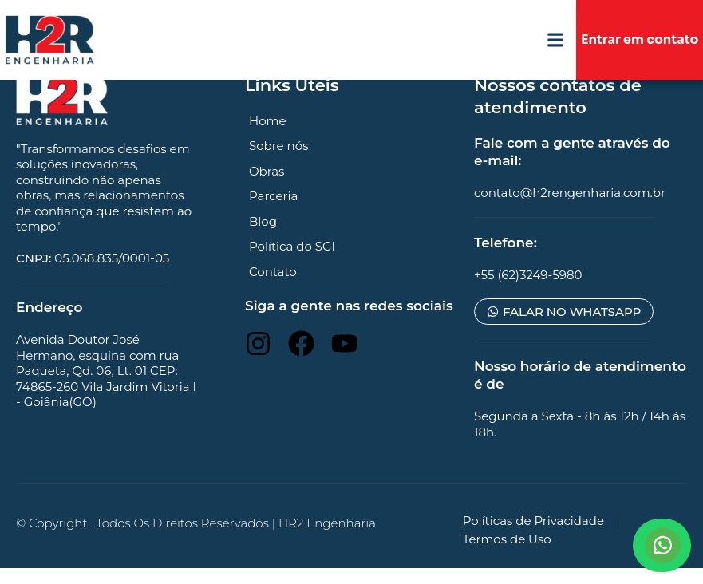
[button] (555, 40)
